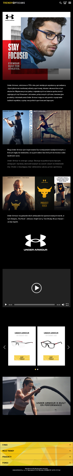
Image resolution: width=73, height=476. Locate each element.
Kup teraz (21, 358)
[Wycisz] (63, 304)
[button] (36, 288)
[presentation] (4, 347)
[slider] (34, 304)
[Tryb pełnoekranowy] (67, 304)
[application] (36, 288)
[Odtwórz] (6, 304)
